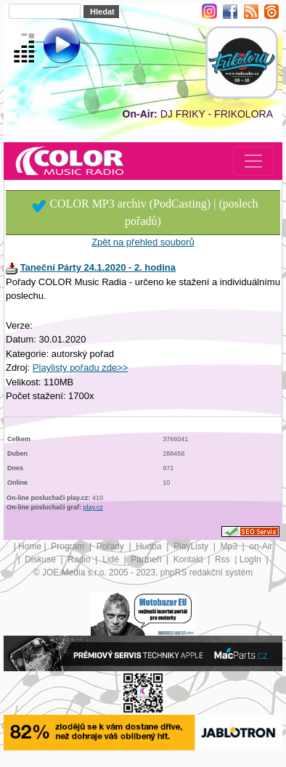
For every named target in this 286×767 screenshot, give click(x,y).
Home (29, 546)
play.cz (93, 507)
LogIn (251, 559)
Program (68, 546)
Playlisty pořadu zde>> (80, 367)
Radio (80, 559)
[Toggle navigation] (253, 161)
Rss (223, 559)
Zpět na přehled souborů (143, 242)
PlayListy (192, 546)
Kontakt (189, 559)
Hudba (150, 546)
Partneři (147, 559)
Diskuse (41, 559)
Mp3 (230, 546)
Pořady (111, 546)
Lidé (111, 559)
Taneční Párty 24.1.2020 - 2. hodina (98, 267)
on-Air (260, 546)
